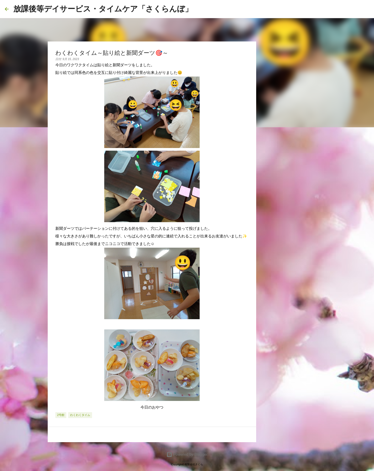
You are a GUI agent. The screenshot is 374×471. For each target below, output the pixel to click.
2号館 (61, 415)
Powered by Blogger (187, 454)
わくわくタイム (80, 415)
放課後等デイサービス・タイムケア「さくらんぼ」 (102, 9)
